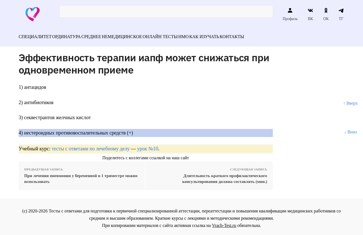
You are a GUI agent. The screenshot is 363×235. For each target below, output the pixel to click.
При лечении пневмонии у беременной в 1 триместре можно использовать (81, 175)
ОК (326, 14)
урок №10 (147, 145)
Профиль (290, 14)
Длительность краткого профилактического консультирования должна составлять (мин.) (224, 175)
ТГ (341, 14)
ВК (310, 14)
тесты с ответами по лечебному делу (91, 145)
